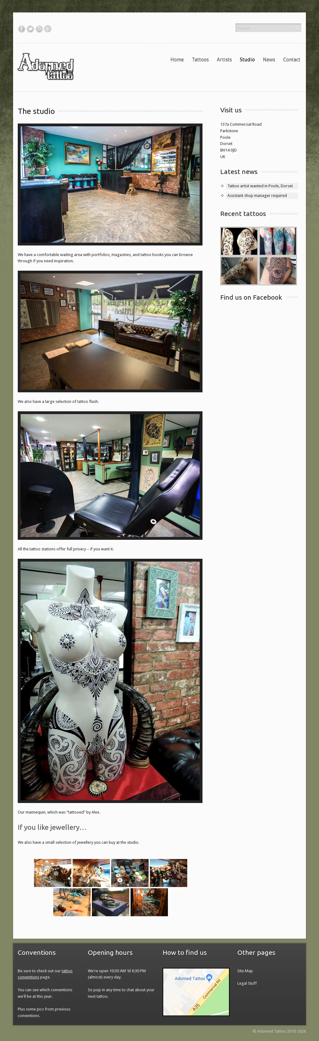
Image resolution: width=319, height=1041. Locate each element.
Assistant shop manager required (257, 195)
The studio (36, 111)
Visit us (231, 110)
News (270, 60)
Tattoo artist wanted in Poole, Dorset (260, 186)
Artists (224, 60)
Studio (247, 60)
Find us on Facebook (251, 297)
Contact (291, 60)
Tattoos (202, 60)
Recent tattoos (243, 213)
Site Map (245, 971)
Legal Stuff (247, 983)
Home (177, 60)
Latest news (239, 171)
